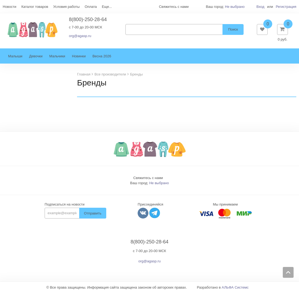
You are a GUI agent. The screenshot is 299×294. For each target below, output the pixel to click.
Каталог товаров (34, 7)
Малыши (15, 57)
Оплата (91, 7)
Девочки (35, 57)
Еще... (107, 7)
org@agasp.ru (80, 36)
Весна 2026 (101, 57)
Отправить (92, 214)
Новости (9, 7)
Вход (260, 7)
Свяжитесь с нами (148, 179)
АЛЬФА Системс (235, 288)
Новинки (79, 57)
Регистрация (286, 7)
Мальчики (57, 57)
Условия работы (66, 7)
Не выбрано (235, 7)
